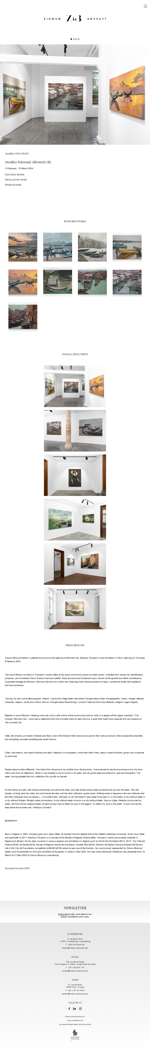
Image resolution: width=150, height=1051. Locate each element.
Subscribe (63, 914)
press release (13, 185)
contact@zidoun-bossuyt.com (75, 948)
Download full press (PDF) (17, 869)
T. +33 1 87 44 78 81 (75, 991)
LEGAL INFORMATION (75, 1020)
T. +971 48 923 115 (75, 968)
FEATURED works (14, 175)
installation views (16, 180)
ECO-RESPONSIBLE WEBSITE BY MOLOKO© (75, 1024)
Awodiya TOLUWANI (16, 153)
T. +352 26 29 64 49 (75, 945)
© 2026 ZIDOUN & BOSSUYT (75, 1021)
